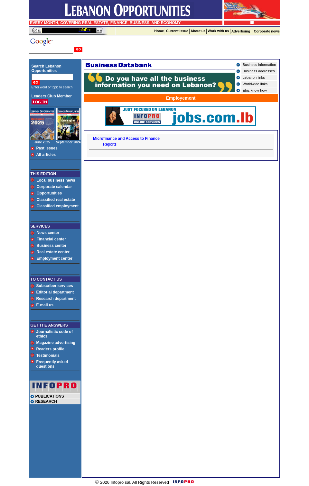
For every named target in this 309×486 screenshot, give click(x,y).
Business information (259, 65)
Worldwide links (255, 84)
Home (159, 31)
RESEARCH (46, 401)
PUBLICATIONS (49, 396)
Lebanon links (254, 77)
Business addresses (259, 71)
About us (198, 31)
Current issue (177, 31)
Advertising (240, 31)
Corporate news (267, 31)
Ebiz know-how (255, 90)
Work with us (218, 31)
